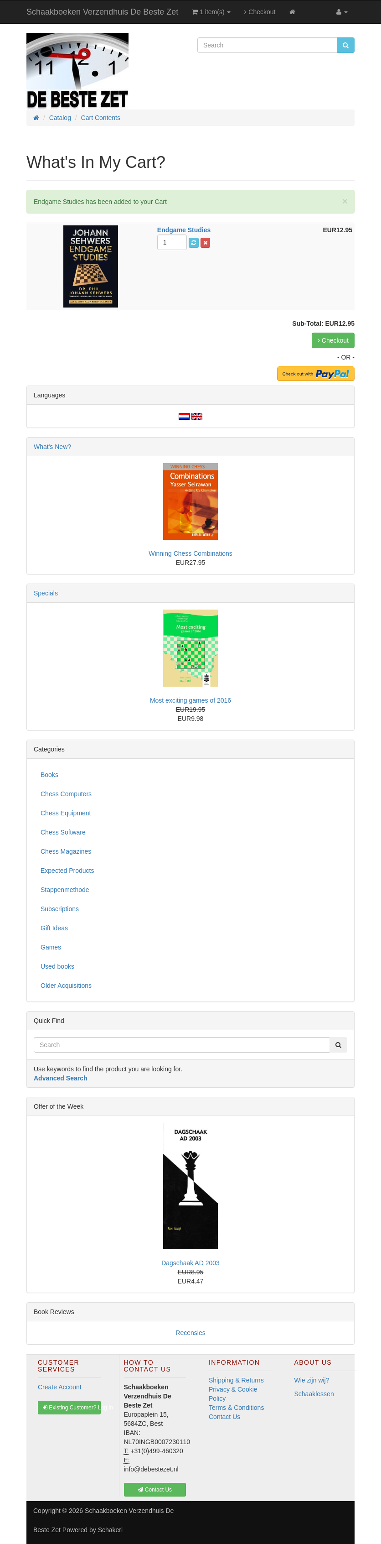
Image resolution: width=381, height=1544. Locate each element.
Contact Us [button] (155, 1490)
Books (49, 774)
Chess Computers (66, 794)
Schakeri (110, 1530)
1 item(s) (211, 12)
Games (51, 947)
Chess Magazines (66, 851)
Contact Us (224, 1416)
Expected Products (67, 870)
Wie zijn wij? (312, 1380)
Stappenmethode (65, 889)
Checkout (259, 12)
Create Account (60, 1387)
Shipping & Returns (236, 1380)
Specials (46, 593)
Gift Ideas (54, 928)
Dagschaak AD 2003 (190, 1263)
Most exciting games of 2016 (190, 700)
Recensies (190, 1332)
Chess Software (63, 832)
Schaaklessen (314, 1394)
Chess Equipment (66, 813)
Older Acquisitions (66, 985)
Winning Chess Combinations (190, 553)
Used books (57, 966)
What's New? (52, 446)
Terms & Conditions (236, 1407)
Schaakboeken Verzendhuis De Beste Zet (102, 11)
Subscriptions (60, 909)
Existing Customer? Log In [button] (72, 1407)
